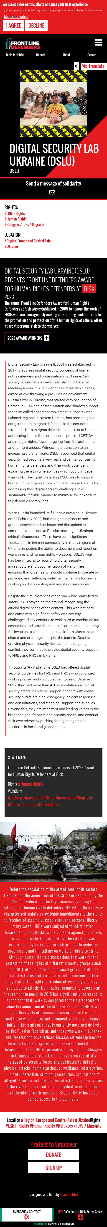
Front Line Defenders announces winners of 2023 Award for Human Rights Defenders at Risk (51, 770)
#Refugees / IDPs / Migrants (24, 224)
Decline (36, 25)
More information (16, 16)
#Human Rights (16, 219)
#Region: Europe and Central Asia (28, 241)
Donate (40, 54)
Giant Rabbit (69, 1194)
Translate (96, 66)
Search (91, 54)
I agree (13, 25)
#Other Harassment (59, 798)
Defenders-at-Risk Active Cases (80, 1211)
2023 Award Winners (25, 338)
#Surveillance (49, 804)
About (66, 54)
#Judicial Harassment (25, 798)
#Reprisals (84, 798)
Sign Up (54, 1167)
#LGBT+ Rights (15, 213)
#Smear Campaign (22, 804)
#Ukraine (11, 246)
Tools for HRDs (15, 54)
